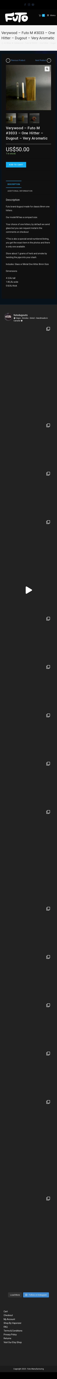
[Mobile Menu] (50, 15)
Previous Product (18, 60)
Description (13, 184)
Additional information (19, 191)
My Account (9, 1319)
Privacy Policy (10, 1334)
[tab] (28, 184)
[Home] (2, 43)
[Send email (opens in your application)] (32, 4)
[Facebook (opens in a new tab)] (25, 4)
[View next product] (49, 60)
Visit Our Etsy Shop (13, 1342)
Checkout (8, 1315)
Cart (6, 1311)
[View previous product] (8, 60)
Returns (7, 1338)
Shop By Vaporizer (12, 1323)
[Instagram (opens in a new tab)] (29, 4)
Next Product (40, 60)
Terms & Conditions (13, 1330)
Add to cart (16, 165)
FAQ (6, 1327)
